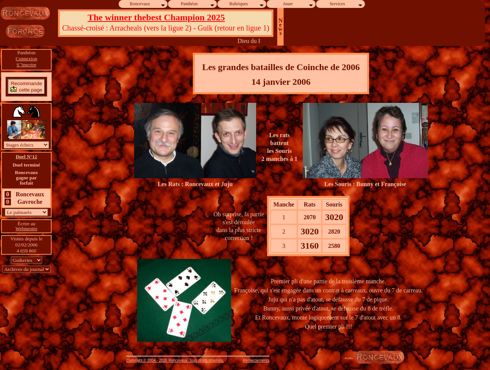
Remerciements (256, 360)
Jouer (298, 4)
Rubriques (246, 4)
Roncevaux (148, 4)
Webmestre (26, 228)
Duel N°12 (26, 156)
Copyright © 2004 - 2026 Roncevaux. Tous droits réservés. (175, 360)
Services (346, 4)
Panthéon (198, 4)
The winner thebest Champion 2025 (156, 17)
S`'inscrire (27, 64)
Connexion (26, 58)
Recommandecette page (26, 86)
